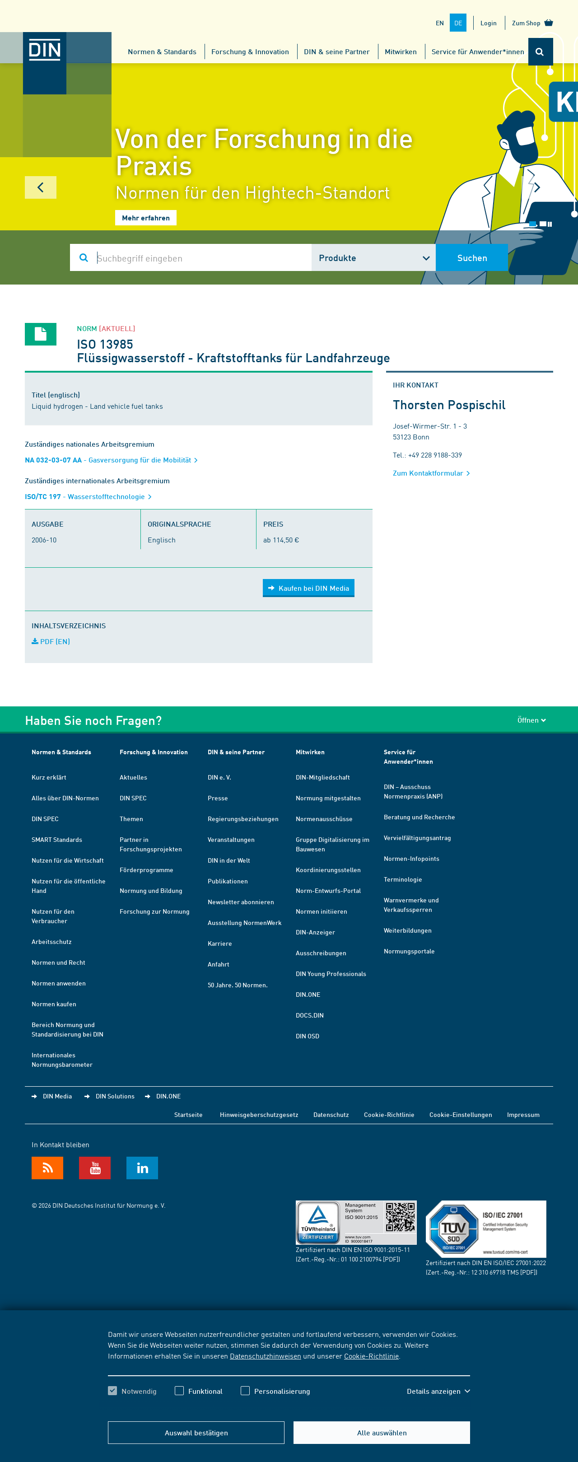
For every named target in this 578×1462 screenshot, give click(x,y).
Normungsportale (409, 951)
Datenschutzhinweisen (265, 1355)
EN (440, 23)
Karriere (220, 943)
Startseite (188, 1114)
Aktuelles (133, 777)
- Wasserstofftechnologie (91, 496)
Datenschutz (331, 1114)
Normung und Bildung (151, 890)
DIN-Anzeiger (315, 932)
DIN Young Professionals (331, 973)
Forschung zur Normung (155, 911)
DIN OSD (307, 1036)
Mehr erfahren (146, 217)
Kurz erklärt (49, 777)
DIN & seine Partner (337, 51)
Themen (131, 818)
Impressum (523, 1114)
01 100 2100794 (361, 1258)
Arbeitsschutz (52, 941)
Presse (218, 798)
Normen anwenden (59, 983)
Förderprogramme (146, 869)
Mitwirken (401, 51)
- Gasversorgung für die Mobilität (114, 459)
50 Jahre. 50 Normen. (238, 985)
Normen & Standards (162, 51)
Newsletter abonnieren (241, 901)
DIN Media (57, 1096)
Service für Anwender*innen (478, 51)
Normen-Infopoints (411, 858)
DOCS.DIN (310, 1015)
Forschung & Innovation (250, 51)
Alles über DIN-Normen (65, 798)
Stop (550, 224)
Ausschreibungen (321, 952)
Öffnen (531, 719)
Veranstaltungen (231, 839)
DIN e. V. (219, 777)
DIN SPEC (45, 818)
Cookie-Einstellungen (460, 1114)
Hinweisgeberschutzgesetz (259, 1114)
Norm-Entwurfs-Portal (328, 890)
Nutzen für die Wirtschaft (68, 860)
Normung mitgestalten (328, 798)
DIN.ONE (308, 994)
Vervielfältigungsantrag (417, 837)
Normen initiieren (321, 911)
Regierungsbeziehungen (243, 818)
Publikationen (228, 881)
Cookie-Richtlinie (371, 1355)
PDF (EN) (51, 641)
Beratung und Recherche (419, 817)
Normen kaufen (54, 1004)
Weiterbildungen (408, 930)
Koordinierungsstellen (328, 869)
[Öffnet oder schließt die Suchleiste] (540, 51)
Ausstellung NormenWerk (245, 922)
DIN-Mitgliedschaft (323, 777)
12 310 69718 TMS (495, 1271)
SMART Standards (57, 839)
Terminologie (403, 879)
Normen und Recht (58, 962)
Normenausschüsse (324, 818)
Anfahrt (218, 964)
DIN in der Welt (229, 860)
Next (537, 187)
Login (488, 23)
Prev (40, 187)
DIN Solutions (115, 1096)
